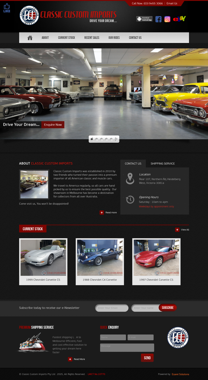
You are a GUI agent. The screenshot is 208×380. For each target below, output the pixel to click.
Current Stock (66, 38)
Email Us (172, 3)
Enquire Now (53, 124)
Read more (111, 212)
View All (185, 229)
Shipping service (163, 163)
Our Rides (114, 38)
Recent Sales (91, 38)
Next (116, 139)
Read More (79, 359)
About (45, 38)
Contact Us (135, 38)
